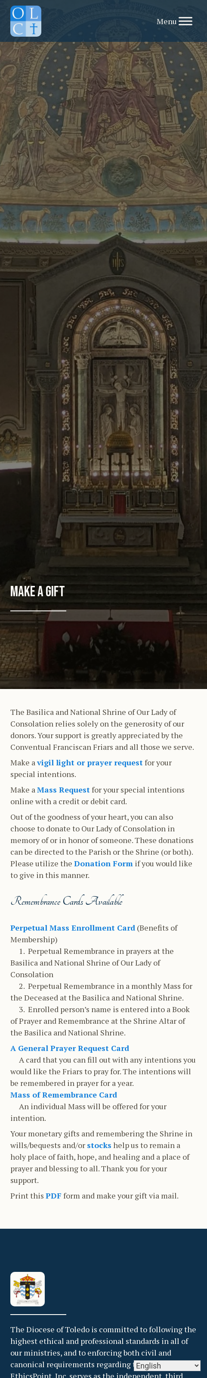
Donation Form (103, 863)
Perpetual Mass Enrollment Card (72, 927)
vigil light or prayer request (90, 762)
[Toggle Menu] (185, 21)
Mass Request (63, 789)
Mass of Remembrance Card (63, 1094)
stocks (99, 1145)
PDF (54, 1195)
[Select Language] (167, 1365)
